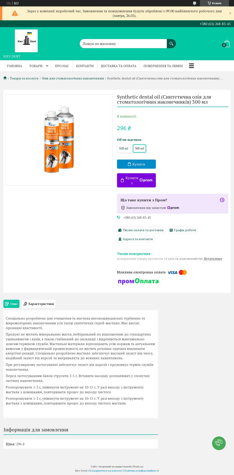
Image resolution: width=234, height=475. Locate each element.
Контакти (85, 66)
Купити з (138, 180)
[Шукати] (171, 41)
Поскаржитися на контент (105, 470)
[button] (219, 443)
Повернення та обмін (163, 66)
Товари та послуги (24, 78)
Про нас (62, 66)
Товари (36, 66)
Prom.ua (138, 466)
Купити (138, 164)
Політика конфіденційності (141, 470)
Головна (14, 66)
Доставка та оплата (118, 66)
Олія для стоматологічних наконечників (73, 78)
